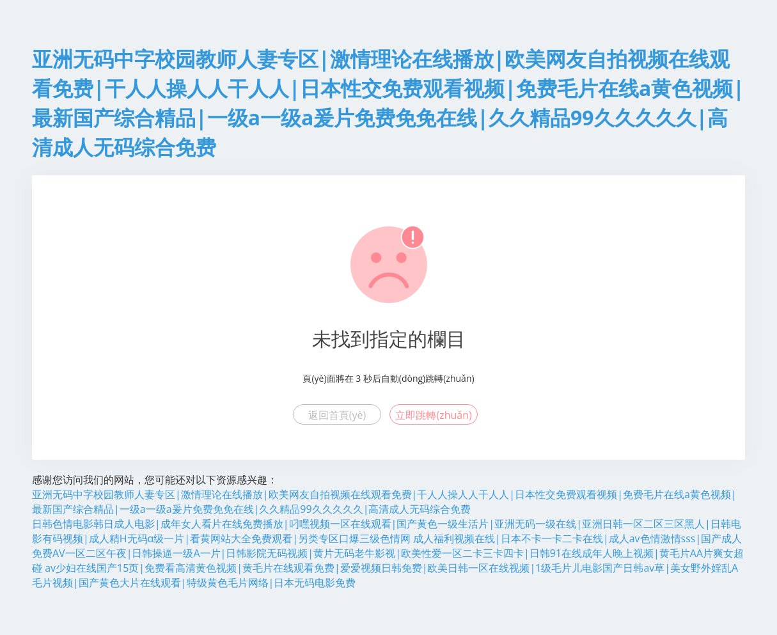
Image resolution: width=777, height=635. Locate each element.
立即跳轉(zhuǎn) (433, 415)
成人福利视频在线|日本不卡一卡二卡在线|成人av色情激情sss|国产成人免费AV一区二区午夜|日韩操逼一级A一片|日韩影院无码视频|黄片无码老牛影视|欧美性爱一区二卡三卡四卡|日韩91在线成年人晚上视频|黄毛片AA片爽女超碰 (388, 553)
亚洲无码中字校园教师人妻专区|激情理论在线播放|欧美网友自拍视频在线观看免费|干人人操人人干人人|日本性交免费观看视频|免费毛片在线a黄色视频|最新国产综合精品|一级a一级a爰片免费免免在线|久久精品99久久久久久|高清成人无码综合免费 (384, 501)
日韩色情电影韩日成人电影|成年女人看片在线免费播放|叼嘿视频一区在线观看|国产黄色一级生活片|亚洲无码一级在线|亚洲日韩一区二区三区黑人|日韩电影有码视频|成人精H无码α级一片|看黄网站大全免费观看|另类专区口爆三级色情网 (386, 531)
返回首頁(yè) (337, 415)
